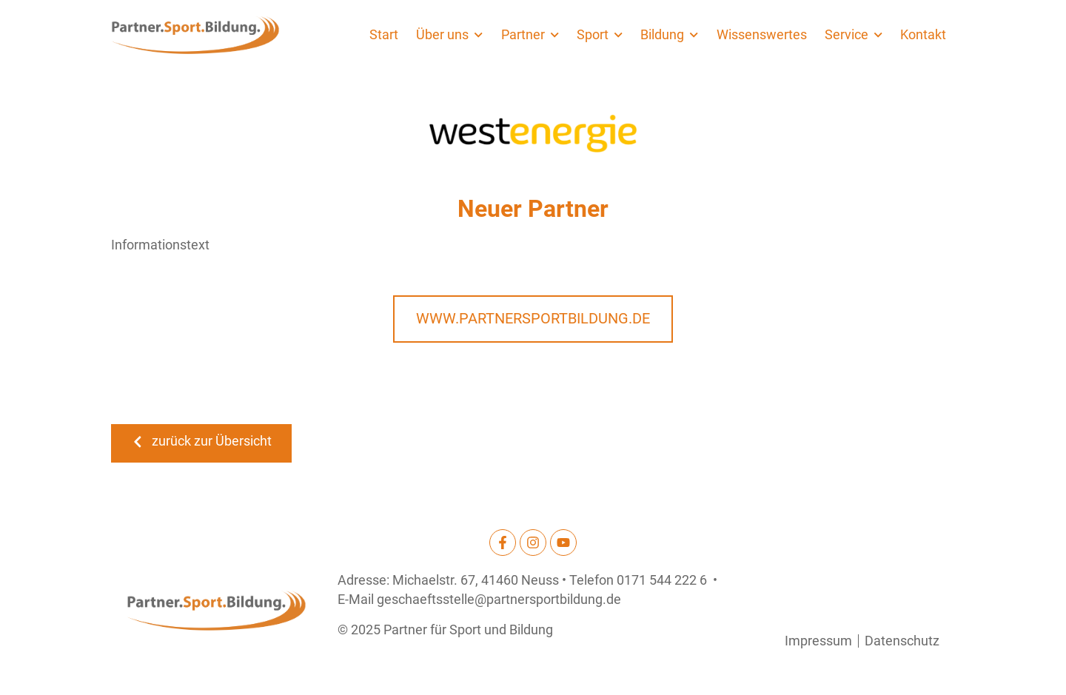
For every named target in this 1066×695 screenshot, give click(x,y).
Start (383, 34)
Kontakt (923, 34)
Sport (600, 34)
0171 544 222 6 (662, 580)
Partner (530, 34)
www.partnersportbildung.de (533, 318)
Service (853, 34)
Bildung (669, 34)
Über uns (449, 34)
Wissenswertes (762, 34)
